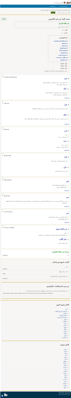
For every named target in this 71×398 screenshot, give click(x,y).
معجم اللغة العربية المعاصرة (60, 41)
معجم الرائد (64, 45)
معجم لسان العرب (62, 55)
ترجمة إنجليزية (63, 59)
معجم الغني (64, 43)
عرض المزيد (66, 97)
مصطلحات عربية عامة (61, 57)
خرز (66, 266)
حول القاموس (52, 6)
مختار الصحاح (63, 52)
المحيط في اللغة (63, 50)
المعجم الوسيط (63, 48)
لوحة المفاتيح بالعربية (63, 6)
